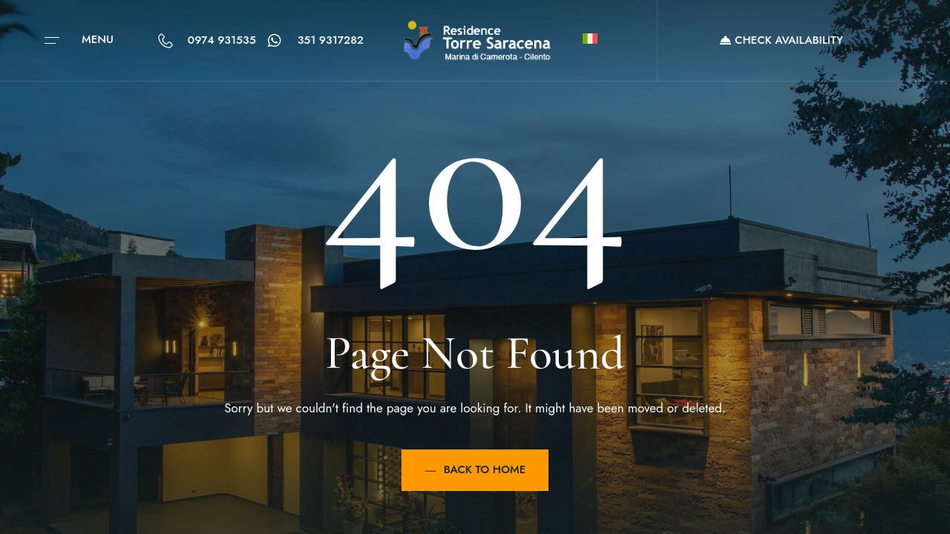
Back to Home (475, 469)
